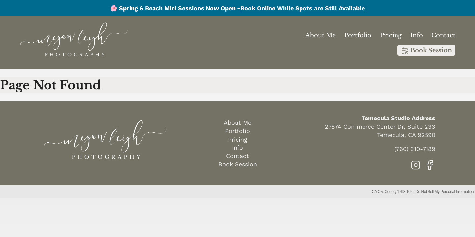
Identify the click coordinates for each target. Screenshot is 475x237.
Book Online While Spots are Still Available (302, 8)
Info (416, 35)
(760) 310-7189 (414, 148)
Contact (443, 35)
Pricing (391, 35)
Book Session (426, 51)
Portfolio (357, 35)
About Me (320, 35)
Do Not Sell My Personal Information (444, 191)
